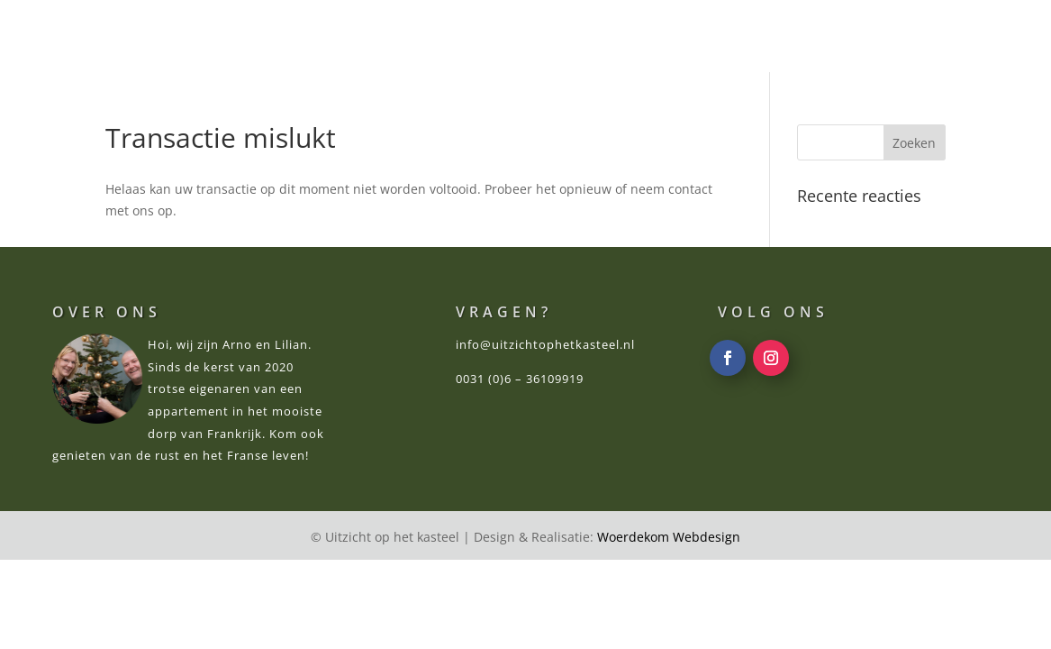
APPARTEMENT (406, 38)
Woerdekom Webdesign (668, 536)
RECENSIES (721, 38)
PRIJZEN (517, 38)
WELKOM (291, 38)
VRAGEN (816, 38)
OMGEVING (614, 38)
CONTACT (909, 38)
